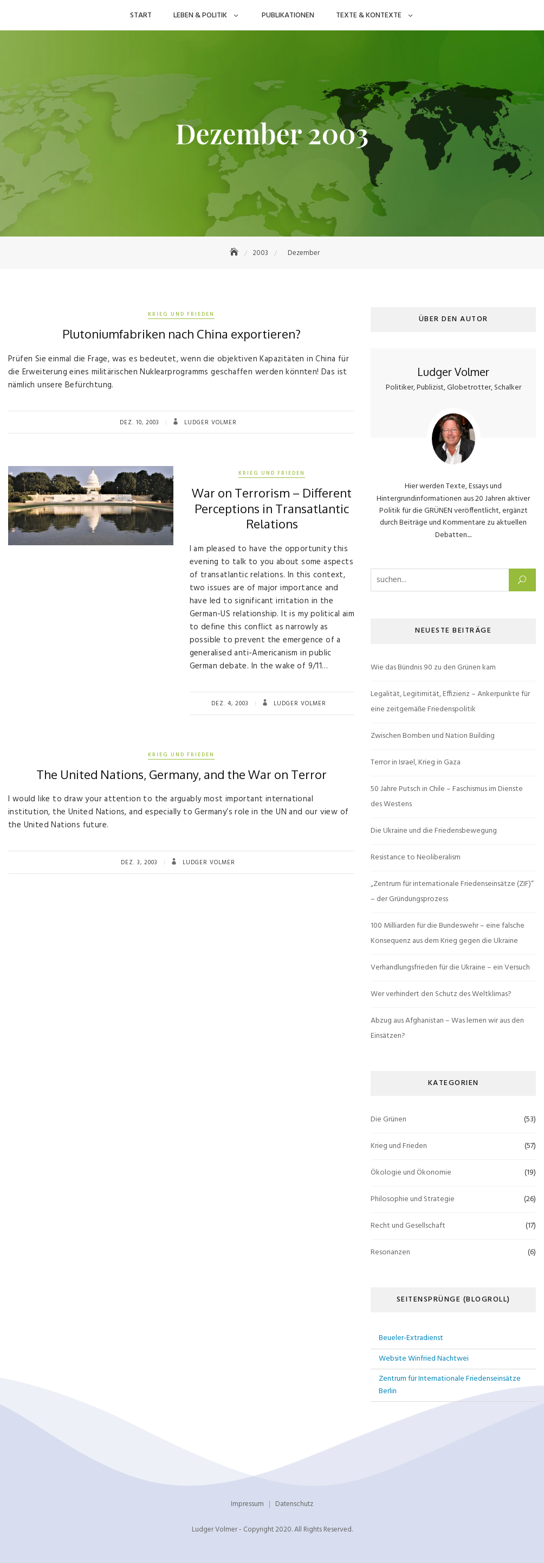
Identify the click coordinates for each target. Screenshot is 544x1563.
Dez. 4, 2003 (230, 704)
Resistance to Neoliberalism (416, 857)
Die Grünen (388, 1119)
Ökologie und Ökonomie (411, 1172)
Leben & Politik (200, 15)
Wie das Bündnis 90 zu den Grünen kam (433, 667)
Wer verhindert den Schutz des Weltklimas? (441, 994)
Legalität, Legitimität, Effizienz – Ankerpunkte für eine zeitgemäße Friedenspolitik (450, 702)
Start (141, 15)
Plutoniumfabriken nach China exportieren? (181, 333)
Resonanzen (390, 1252)
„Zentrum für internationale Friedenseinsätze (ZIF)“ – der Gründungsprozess (452, 891)
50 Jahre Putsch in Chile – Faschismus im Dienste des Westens (447, 797)
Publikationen (288, 15)
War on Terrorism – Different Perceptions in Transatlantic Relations (272, 508)
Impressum (247, 1504)
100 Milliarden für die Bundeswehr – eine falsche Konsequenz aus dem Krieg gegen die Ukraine (447, 933)
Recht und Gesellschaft (408, 1226)
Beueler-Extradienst (411, 1338)
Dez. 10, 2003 (139, 423)
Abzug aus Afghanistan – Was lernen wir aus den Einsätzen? (447, 1028)
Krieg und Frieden (181, 314)
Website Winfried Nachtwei (424, 1359)
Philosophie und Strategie (413, 1199)
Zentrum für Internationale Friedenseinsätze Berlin (450, 1385)
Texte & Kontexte (368, 15)
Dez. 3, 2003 (139, 862)
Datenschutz (294, 1504)
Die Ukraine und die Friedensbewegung (434, 831)
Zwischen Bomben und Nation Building (433, 736)
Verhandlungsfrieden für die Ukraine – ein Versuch (450, 967)
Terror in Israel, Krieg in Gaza (416, 762)
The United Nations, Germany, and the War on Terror (181, 774)
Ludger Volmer (209, 423)
